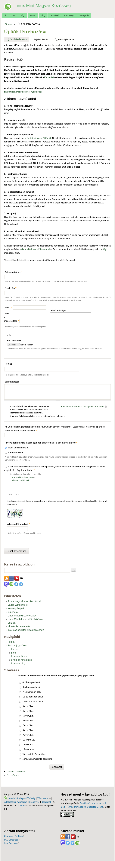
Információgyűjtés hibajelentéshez (26, 630)
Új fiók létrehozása (18, 39)
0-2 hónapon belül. (31, 682)
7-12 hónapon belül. (32, 691)
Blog (43, 15)
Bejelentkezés (41, 39)
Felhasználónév (13, 272)
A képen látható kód (18, 524)
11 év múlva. (28, 744)
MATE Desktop (12, 839)
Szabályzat (34, 801)
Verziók (11, 623)
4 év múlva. (28, 711)
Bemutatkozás (12, 381)
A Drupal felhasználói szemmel (36, 249)
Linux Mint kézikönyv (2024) (22, 615)
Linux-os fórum (19, 656)
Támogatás (83, 15)
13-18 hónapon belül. (32, 696)
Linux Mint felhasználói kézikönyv (25, 619)
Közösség (69, 15)
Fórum (33, 15)
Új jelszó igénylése (64, 39)
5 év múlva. (28, 715)
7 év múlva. (28, 725)
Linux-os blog (18, 663)
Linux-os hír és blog (21, 660)
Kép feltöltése (14, 340)
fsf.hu (23, 805)
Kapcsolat (46, 801)
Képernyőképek (16, 608)
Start (13, 15)
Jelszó (8, 307)
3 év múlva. (28, 706)
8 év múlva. (28, 730)
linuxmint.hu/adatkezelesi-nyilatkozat (23, 91)
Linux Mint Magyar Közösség (45, 5)
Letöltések (55, 15)
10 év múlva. (28, 739)
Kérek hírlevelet (16, 452)
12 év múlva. (28, 749)
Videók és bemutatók (19, 626)
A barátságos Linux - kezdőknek (25, 601)
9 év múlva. (28, 734)
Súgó (22, 15)
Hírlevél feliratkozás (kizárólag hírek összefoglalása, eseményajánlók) (41, 442)
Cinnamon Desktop (14, 836)
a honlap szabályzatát (20, 480)
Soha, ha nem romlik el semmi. (37, 758)
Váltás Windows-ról (18, 605)
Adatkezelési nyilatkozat (15, 801)
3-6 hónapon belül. (31, 687)
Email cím (11, 288)
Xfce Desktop (11, 843)
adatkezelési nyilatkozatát (22, 477)
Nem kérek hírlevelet (18, 447)
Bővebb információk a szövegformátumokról (82, 406)
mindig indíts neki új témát (38, 138)
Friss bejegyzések (17, 645)
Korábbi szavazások (16, 771)
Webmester (44, 798)
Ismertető (13, 612)
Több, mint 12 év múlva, (34, 754)
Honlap (8, 363)
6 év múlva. (28, 720)
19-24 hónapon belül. (32, 701)
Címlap (8, 24)
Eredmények (13, 775)
